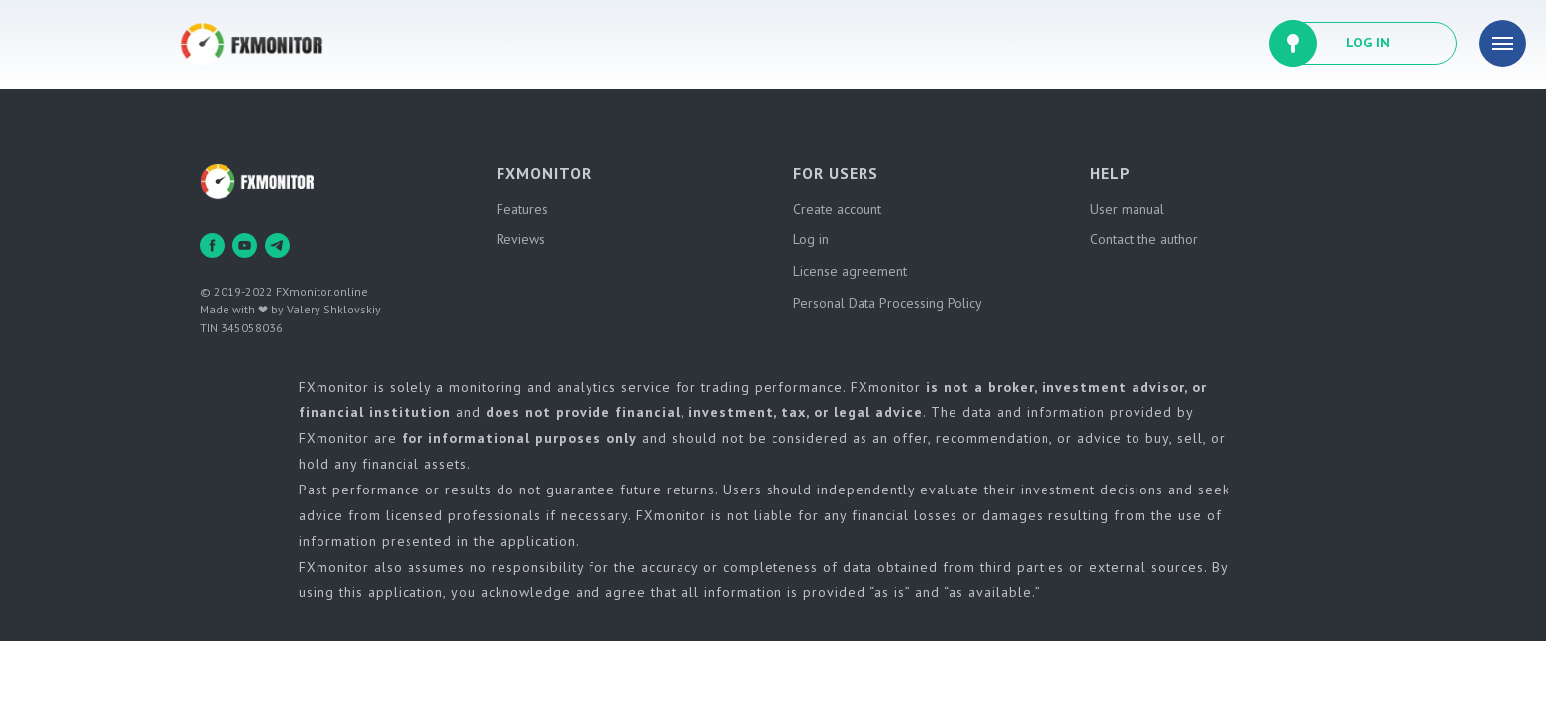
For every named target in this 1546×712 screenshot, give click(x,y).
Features (522, 209)
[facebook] (212, 245)
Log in (811, 239)
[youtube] (244, 245)
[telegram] (277, 245)
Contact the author (1144, 239)
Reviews (521, 239)
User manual (1127, 209)
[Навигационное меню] (1502, 43)
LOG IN (1368, 42)
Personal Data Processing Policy (887, 303)
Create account (837, 209)
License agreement (850, 271)
